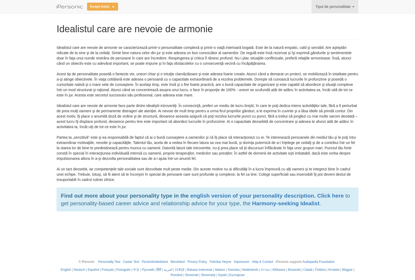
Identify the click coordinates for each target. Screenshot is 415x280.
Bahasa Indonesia (199, 270)
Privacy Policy (197, 262)
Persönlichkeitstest (155, 262)
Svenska (234, 270)
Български (236, 275)
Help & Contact (262, 262)
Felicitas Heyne (220, 262)
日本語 (179, 270)
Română (176, 275)
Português (123, 270)
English (66, 270)
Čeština (320, 270)
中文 (136, 270)
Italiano (220, 270)
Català (307, 270)
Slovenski (192, 275)
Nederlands (250, 270)
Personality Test (109, 262)
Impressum (241, 262)
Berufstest (178, 262)
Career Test (131, 262)
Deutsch (79, 270)
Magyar (347, 270)
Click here (330, 196)
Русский (148, 270)
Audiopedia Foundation (318, 262)
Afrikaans (279, 270)
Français (108, 270)
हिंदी (158, 270)
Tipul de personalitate (334, 6)
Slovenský (208, 275)
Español (93, 270)
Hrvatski (334, 270)
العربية (168, 270)
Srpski (222, 275)
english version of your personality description (252, 196)
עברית (265, 270)
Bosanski (294, 270)
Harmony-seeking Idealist (285, 203)
